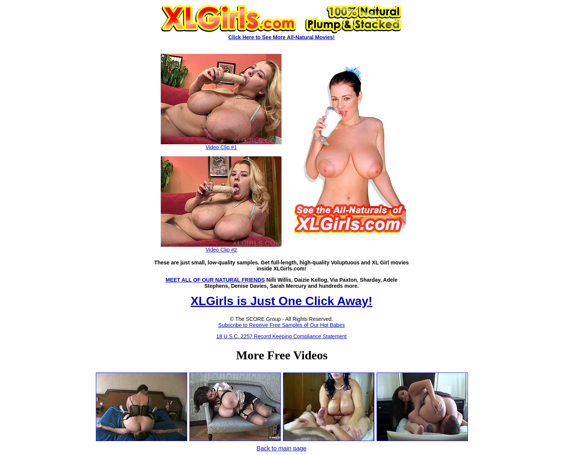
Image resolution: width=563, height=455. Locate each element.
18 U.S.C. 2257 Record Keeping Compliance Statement (281, 336)
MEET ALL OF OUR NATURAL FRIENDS (215, 280)
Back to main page (282, 448)
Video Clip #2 (221, 247)
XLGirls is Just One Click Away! (281, 301)
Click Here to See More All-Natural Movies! (281, 37)
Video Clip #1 (221, 144)
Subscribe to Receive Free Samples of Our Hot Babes (281, 325)
